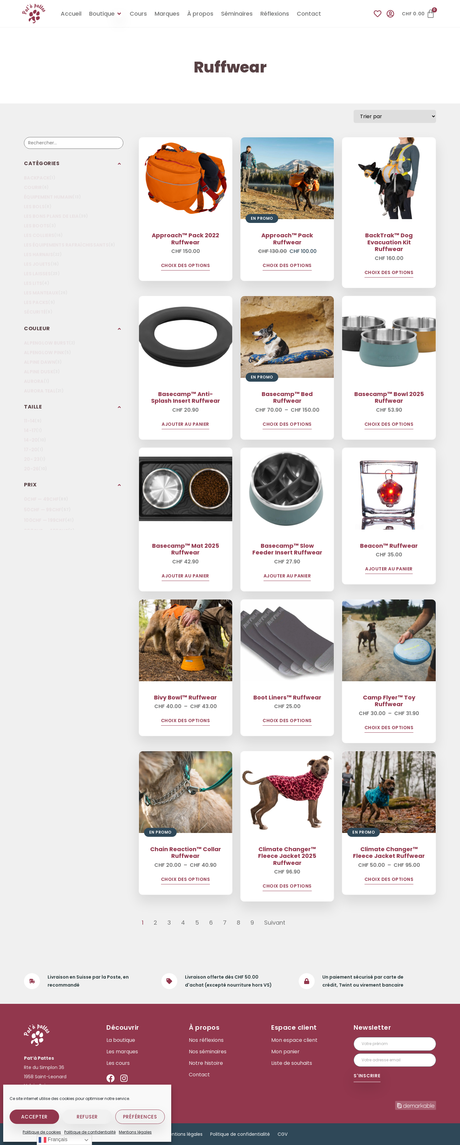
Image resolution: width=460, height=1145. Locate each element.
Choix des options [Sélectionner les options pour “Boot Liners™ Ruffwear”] (287, 721)
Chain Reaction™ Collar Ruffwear (185, 852)
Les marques (122, 1052)
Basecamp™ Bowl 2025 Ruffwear (389, 397)
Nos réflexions (206, 1040)
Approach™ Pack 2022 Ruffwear (185, 238)
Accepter (34, 1116)
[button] (73, 163)
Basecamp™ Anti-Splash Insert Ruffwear (185, 397)
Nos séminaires (207, 1052)
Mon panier (285, 1052)
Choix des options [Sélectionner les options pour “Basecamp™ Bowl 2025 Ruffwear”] (389, 424)
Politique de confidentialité (90, 1132)
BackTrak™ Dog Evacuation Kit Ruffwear (389, 242)
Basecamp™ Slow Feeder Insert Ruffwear (287, 549)
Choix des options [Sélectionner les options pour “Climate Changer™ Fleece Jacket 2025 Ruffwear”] (287, 886)
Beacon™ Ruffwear (389, 546)
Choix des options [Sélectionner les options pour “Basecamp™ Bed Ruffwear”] (287, 424)
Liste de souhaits (291, 1063)
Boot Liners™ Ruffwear (287, 697)
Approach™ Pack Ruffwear (287, 238)
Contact (199, 1075)
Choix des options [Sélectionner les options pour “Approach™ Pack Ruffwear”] (287, 266)
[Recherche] (73, 143)
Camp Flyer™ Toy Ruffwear (389, 700)
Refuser (87, 1116)
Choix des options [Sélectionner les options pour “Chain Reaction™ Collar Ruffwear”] (185, 879)
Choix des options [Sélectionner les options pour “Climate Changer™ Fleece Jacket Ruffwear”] (389, 879)
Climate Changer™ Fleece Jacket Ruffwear (389, 852)
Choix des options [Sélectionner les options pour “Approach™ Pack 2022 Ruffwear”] (185, 266)
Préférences (140, 1116)
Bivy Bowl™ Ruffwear (185, 697)
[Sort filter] (395, 116)
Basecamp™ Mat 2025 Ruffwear (185, 549)
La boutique (120, 1040)
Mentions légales (135, 1132)
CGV (283, 1134)
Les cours (118, 1063)
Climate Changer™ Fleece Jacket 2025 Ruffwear (287, 856)
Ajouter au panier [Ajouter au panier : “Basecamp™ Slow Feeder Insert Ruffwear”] (287, 576)
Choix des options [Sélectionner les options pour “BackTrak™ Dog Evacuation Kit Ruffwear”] (389, 273)
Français (53, 1140)
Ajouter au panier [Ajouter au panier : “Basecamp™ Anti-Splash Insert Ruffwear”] (185, 424)
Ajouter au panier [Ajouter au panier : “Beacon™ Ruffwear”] (389, 569)
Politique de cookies (42, 1132)
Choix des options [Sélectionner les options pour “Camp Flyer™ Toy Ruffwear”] (389, 728)
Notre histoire (206, 1063)
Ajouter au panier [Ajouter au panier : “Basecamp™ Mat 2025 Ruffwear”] (185, 576)
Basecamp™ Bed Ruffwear (287, 397)
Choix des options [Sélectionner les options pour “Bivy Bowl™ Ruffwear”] (185, 721)
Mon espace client (294, 1040)
